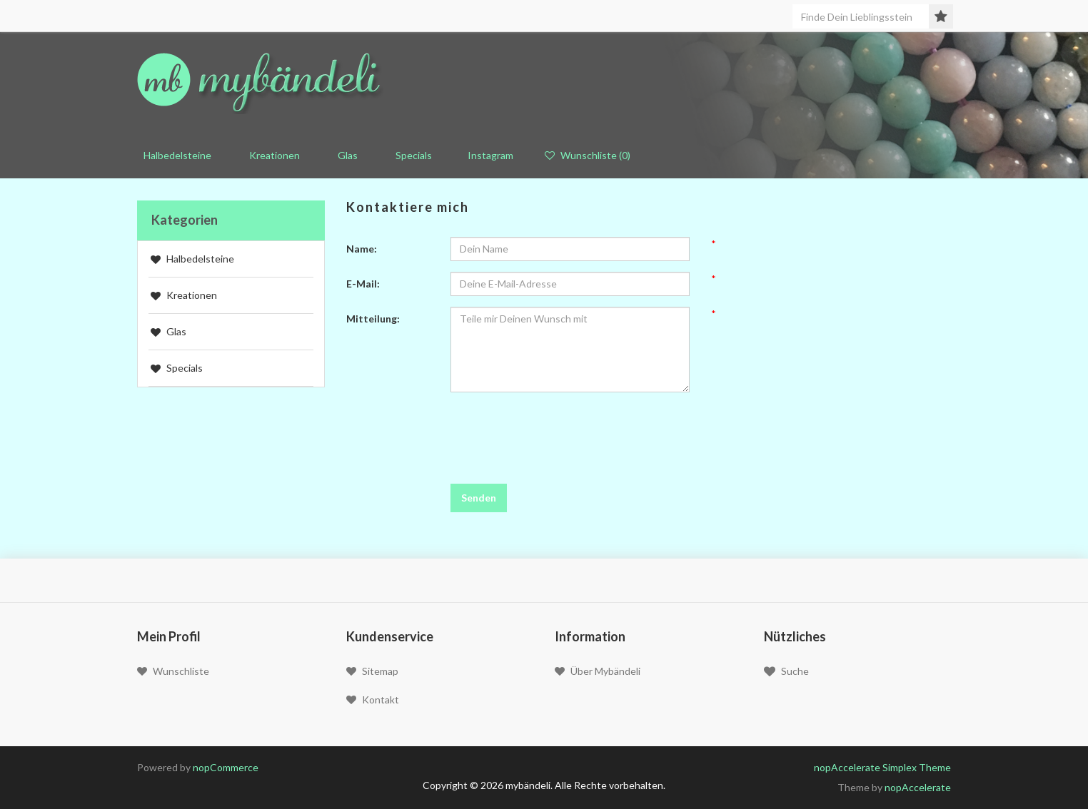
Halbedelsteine (192, 259)
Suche (786, 671)
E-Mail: (363, 284)
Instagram (488, 155)
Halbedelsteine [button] (174, 155)
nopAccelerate (918, 787)
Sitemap (372, 671)
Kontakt (372, 699)
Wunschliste (173, 671)
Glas (344, 155)
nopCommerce (225, 767)
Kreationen (271, 155)
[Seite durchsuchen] (867, 16)
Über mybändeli (597, 671)
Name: (361, 249)
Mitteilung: (373, 318)
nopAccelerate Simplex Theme (882, 767)
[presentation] (559, 431)
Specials (410, 155)
